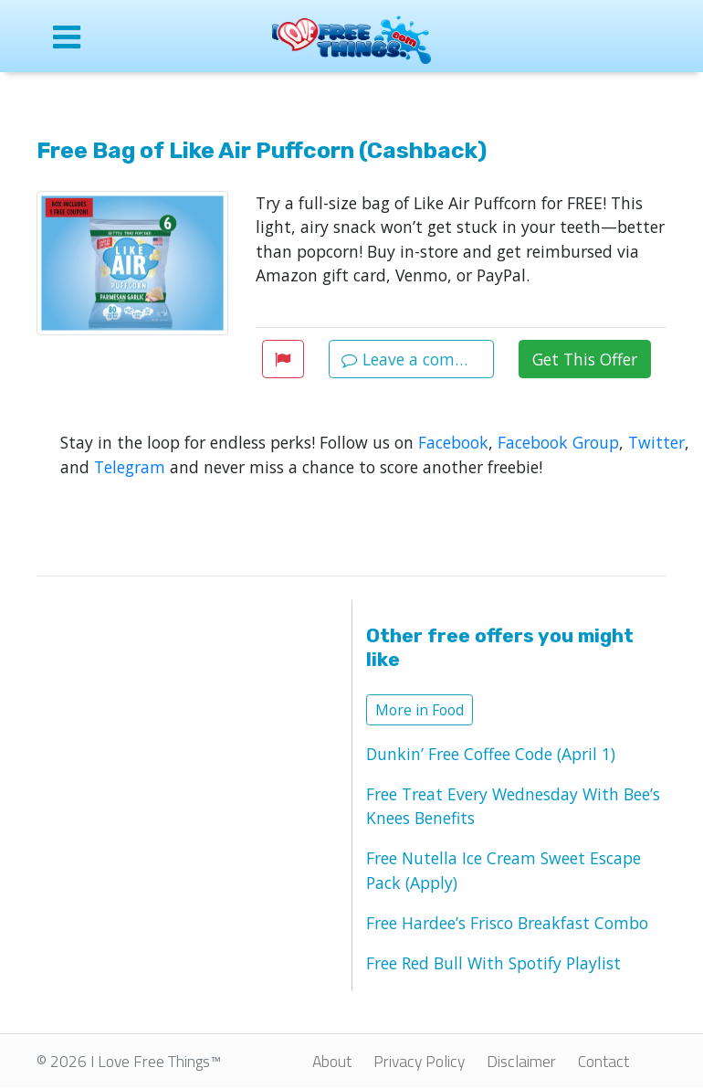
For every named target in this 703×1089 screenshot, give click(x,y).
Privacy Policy (419, 1061)
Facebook (453, 442)
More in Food (419, 710)
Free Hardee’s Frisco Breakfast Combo (507, 923)
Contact (603, 1061)
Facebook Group (558, 442)
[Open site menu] (105, 37)
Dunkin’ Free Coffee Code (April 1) (490, 754)
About (332, 1061)
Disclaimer (521, 1061)
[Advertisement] (190, 752)
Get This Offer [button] (584, 359)
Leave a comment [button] (417, 359)
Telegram (129, 467)
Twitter (656, 442)
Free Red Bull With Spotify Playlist (493, 963)
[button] (283, 359)
